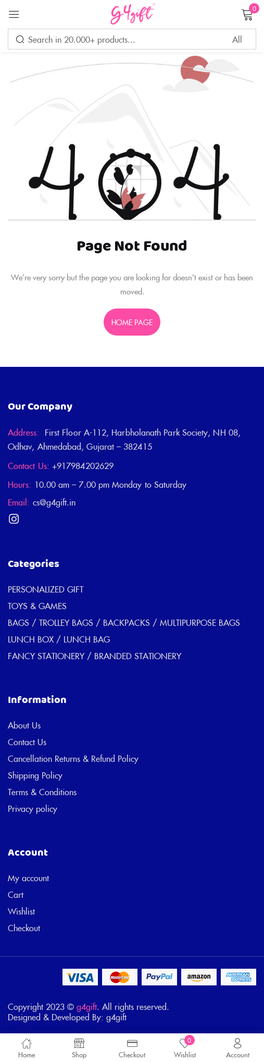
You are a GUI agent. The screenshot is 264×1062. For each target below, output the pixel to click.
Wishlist (21, 911)
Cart (15, 894)
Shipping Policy (35, 775)
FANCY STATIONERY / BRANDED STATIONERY (94, 655)
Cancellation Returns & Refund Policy (73, 758)
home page (132, 322)
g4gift (87, 1006)
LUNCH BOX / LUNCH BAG (59, 639)
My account (28, 877)
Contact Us (27, 741)
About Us (24, 725)
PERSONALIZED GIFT (45, 589)
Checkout (24, 927)
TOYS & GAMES (37, 605)
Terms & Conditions (42, 791)
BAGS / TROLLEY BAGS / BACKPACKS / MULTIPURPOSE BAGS (124, 622)
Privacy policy (32, 808)
